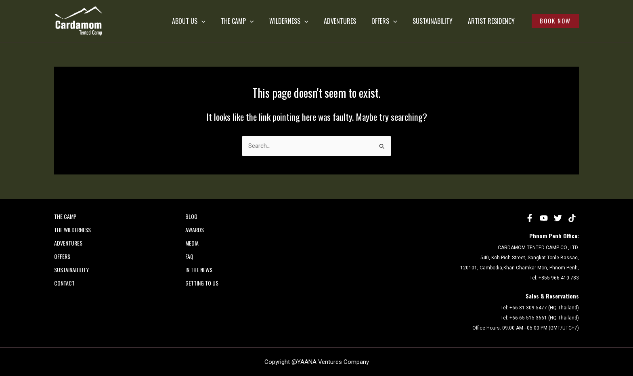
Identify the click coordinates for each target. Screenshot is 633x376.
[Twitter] (558, 218)
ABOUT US (205, 21)
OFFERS (387, 21)
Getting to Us (201, 283)
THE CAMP (250, 21)
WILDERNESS (299, 21)
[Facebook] (530, 218)
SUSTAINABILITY (433, 21)
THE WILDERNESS (72, 229)
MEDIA (192, 243)
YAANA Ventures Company (333, 361)
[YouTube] (544, 218)
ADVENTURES (346, 21)
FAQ (189, 256)
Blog (191, 216)
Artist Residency (488, 21)
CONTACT (64, 283)
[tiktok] (572, 218)
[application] (218, 21)
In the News (198, 269)
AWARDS (194, 229)
